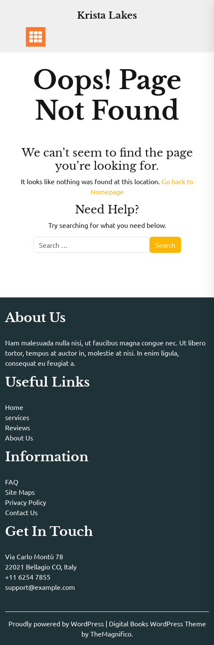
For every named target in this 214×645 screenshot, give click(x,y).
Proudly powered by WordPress (57, 623)
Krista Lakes (107, 15)
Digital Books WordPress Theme (157, 623)
